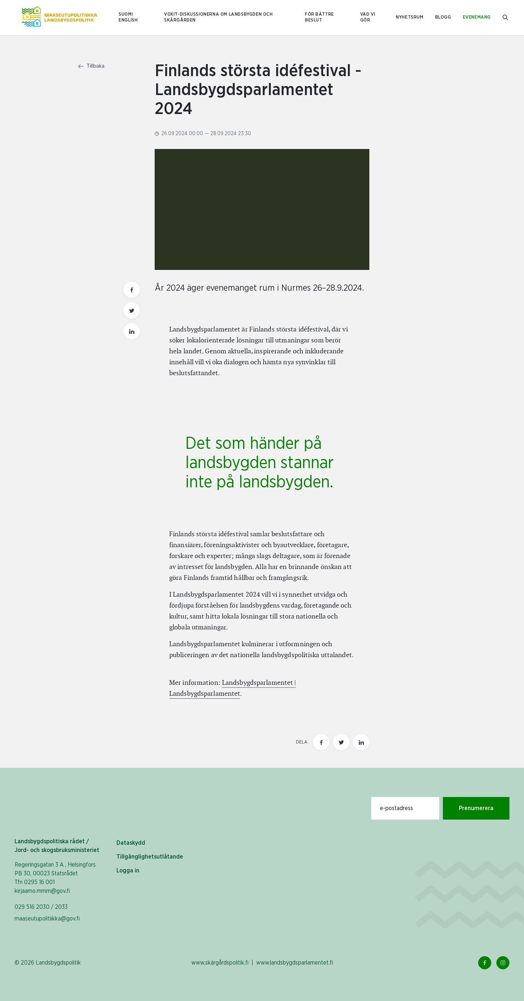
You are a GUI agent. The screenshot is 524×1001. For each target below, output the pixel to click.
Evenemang (477, 17)
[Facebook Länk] (484, 962)
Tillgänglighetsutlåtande (149, 857)
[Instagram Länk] (502, 962)
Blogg (443, 17)
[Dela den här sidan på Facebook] (321, 742)
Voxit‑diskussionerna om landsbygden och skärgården (218, 17)
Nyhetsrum (409, 17)
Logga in (127, 871)
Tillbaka (91, 66)
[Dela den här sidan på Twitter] (341, 742)
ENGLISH (128, 20)
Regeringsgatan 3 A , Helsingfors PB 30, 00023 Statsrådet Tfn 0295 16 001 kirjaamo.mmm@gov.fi (55, 878)
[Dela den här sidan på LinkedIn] (361, 742)
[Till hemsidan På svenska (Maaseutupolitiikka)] (59, 17)
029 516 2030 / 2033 (41, 907)
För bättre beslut (319, 17)
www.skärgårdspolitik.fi (220, 963)
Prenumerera (476, 808)
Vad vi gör (368, 17)
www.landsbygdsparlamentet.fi (294, 963)
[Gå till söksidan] (506, 17)
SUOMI (126, 14)
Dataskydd (130, 843)
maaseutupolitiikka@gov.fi (47, 919)
